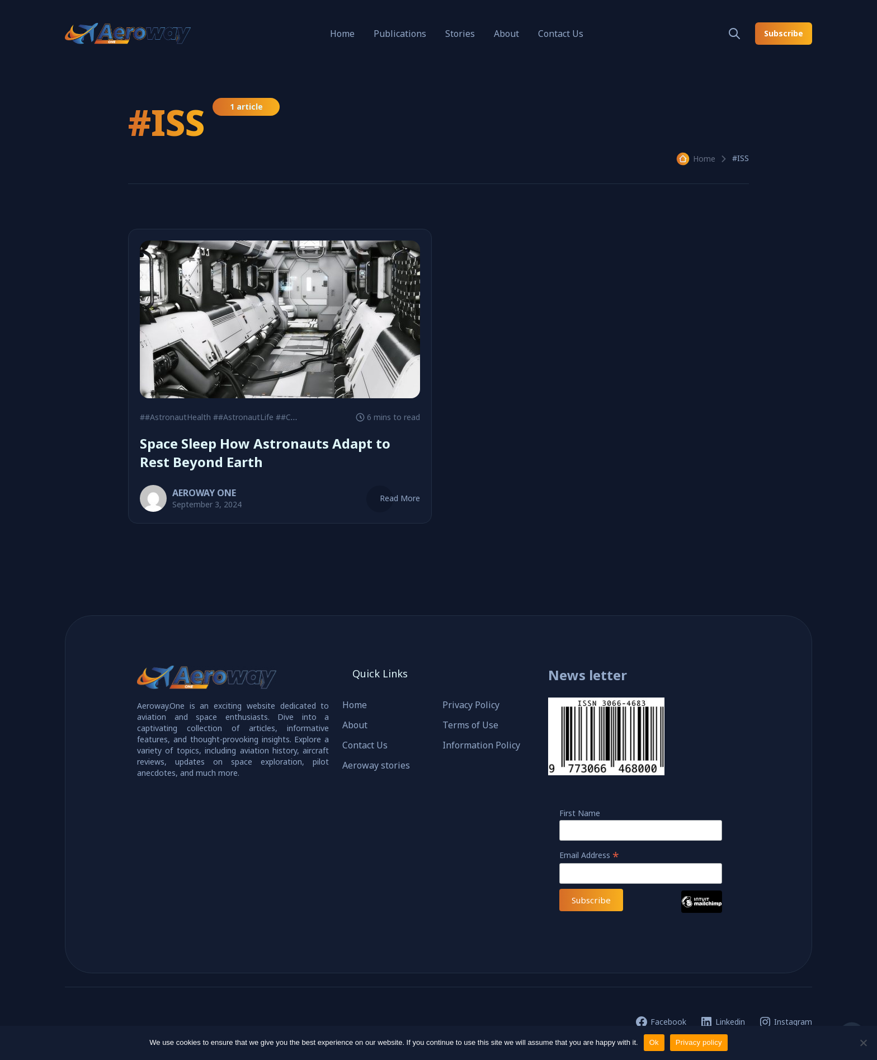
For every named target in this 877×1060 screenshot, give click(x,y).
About (506, 33)
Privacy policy (699, 1042)
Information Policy (481, 745)
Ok (654, 1042)
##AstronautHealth (175, 417)
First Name (579, 813)
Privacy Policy (470, 705)
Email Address (589, 855)
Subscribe (783, 33)
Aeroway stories (376, 765)
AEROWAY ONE (204, 493)
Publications (400, 33)
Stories (460, 33)
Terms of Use (470, 725)
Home (342, 33)
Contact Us (560, 33)
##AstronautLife (243, 417)
